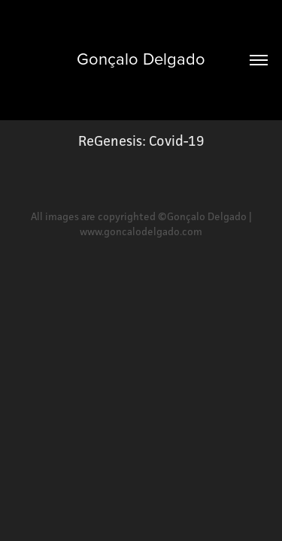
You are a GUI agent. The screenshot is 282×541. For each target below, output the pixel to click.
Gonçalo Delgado (141, 58)
